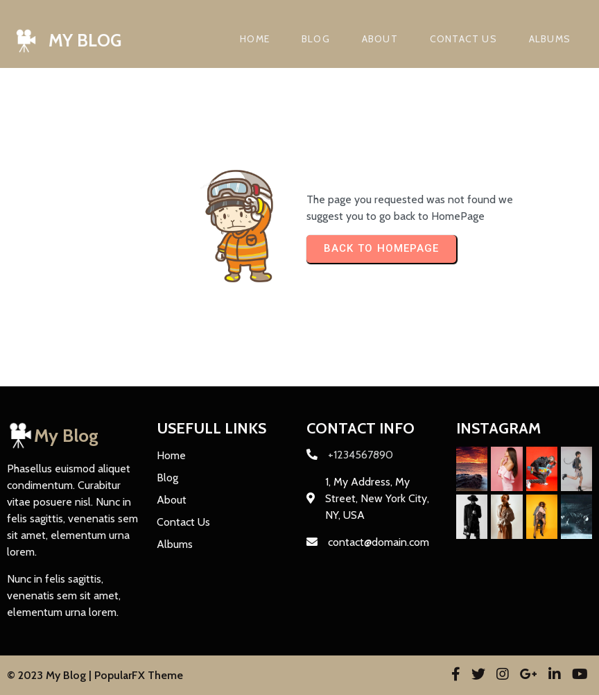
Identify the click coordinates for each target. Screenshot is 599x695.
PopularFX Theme (138, 675)
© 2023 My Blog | (50, 675)
